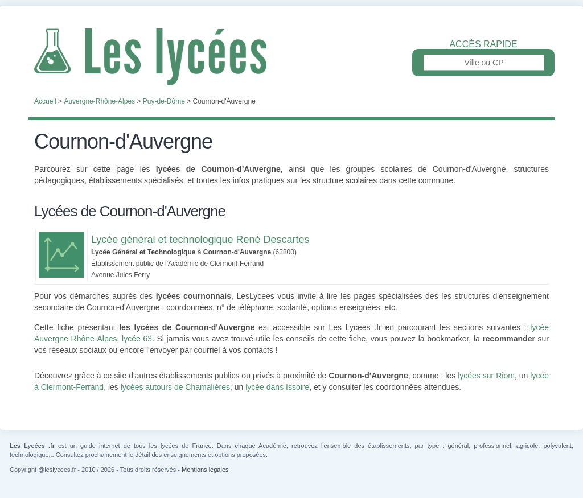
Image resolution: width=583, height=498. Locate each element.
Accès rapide (483, 44)
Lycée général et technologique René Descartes (200, 239)
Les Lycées (291, 56)
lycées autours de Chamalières (175, 387)
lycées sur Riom (486, 375)
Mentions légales (205, 469)
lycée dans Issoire (277, 387)
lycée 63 (137, 338)
